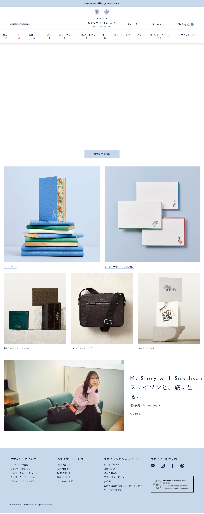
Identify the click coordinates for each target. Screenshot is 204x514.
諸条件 (107, 481)
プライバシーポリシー (115, 477)
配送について (64, 473)
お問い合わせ (64, 465)
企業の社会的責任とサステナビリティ (123, 486)
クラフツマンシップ (20, 469)
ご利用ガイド (64, 469)
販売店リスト (111, 469)
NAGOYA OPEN (102, 154)
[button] (132, 24)
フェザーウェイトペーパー (24, 477)
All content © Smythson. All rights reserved (31, 504)
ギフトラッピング (113, 490)
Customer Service (20, 24)
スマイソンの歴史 (19, 465)
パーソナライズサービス (22, 481)
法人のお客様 (111, 473)
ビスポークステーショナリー (25, 473)
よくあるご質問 (65, 481)
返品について (64, 477)
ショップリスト (112, 465)
